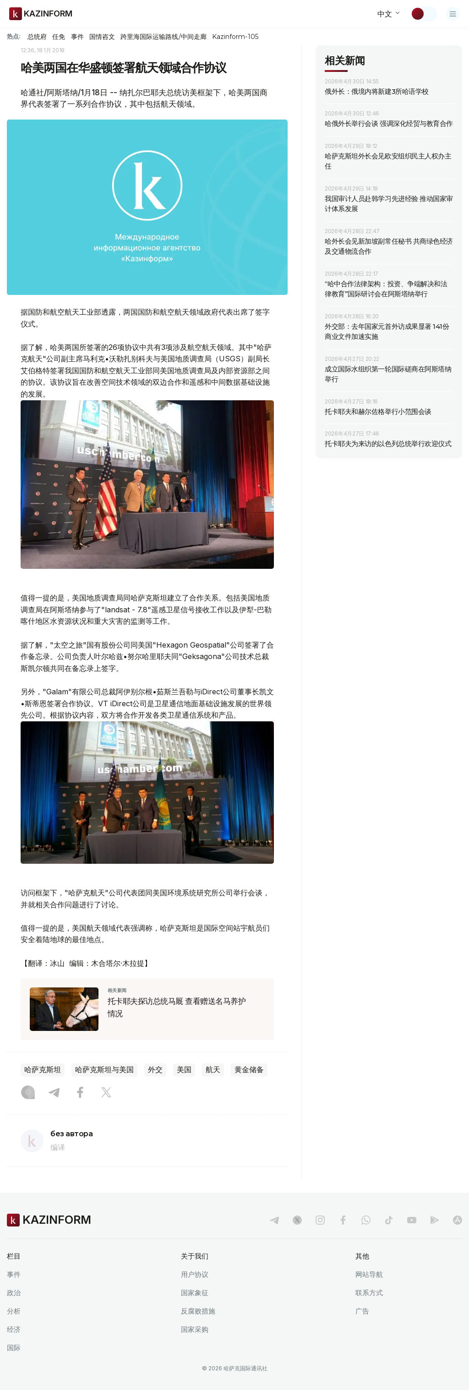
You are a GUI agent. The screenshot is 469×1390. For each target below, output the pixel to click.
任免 (58, 37)
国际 (14, 1347)
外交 (155, 1069)
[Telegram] (54, 1093)
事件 (77, 37)
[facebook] (343, 1220)
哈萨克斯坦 (42, 1069)
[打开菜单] (453, 14)
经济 (14, 1329)
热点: (14, 36)
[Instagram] (28, 1093)
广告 (362, 1311)
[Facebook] (80, 1093)
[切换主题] (423, 13)
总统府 (37, 37)
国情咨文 (102, 37)
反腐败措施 (198, 1311)
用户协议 (194, 1274)
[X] (106, 1093)
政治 (14, 1292)
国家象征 (194, 1292)
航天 (213, 1069)
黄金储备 (249, 1069)
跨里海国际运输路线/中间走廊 (163, 37)
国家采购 (194, 1329)
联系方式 (369, 1292)
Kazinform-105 (235, 37)
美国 (184, 1069)
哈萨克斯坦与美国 (104, 1069)
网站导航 (369, 1274)
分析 (14, 1311)
